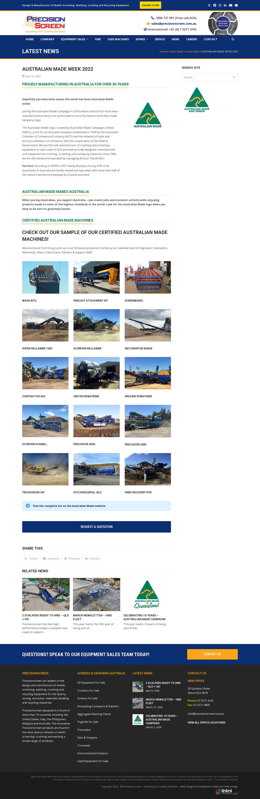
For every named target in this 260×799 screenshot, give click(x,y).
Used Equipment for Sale (92, 761)
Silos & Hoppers (87, 737)
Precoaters (84, 730)
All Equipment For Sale (91, 682)
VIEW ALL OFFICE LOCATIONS (206, 722)
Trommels (83, 745)
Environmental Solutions (92, 753)
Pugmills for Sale (87, 722)
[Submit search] (234, 77)
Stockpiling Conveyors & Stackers (98, 706)
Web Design (231, 786)
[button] (233, 39)
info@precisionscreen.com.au (206, 714)
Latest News (176, 51)
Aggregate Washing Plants (94, 714)
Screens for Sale (87, 698)
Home (163, 51)
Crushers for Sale (88, 690)
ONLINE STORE (150, 5)
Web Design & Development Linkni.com (202, 786)
